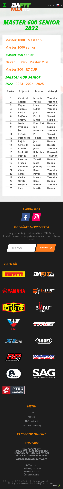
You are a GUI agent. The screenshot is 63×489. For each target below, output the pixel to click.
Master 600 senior (19, 54)
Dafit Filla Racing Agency (21, 8)
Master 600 (36, 40)
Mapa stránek (41, 481)
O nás (31, 412)
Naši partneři (31, 421)
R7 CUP (31, 69)
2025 (40, 83)
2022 (9, 83)
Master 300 (14, 69)
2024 (30, 83)
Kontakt (31, 416)
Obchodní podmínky (31, 425)
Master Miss (38, 62)
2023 (19, 83)
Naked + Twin (16, 62)
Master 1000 (15, 40)
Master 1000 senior (20, 47)
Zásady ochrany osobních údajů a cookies (30, 483)
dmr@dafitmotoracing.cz (31, 459)
